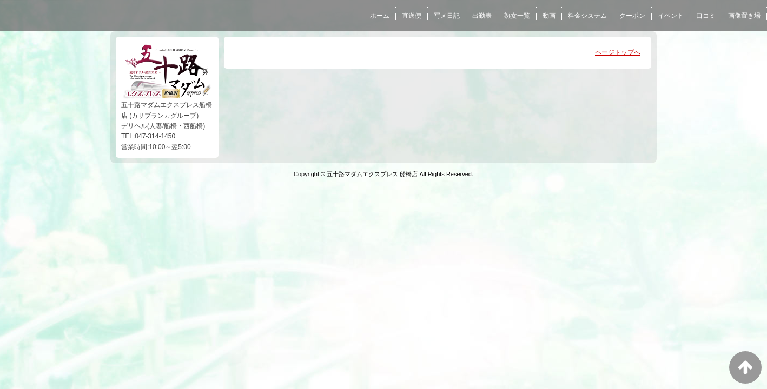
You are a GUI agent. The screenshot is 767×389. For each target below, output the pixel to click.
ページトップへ (617, 52)
